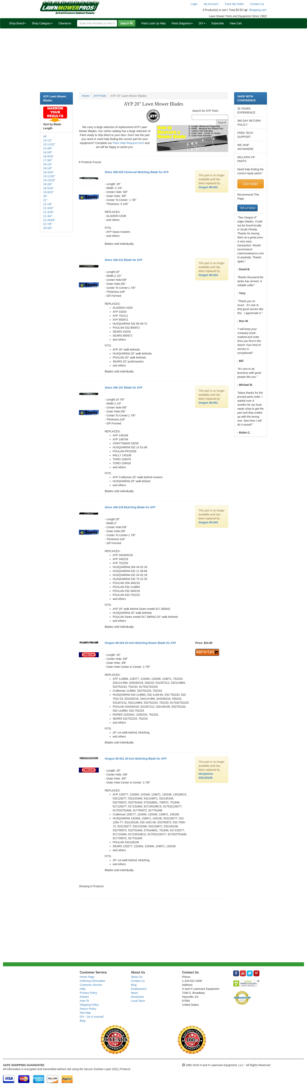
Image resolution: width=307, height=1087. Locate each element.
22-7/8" (47, 224)
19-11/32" (49, 176)
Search (126, 23)
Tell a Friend (247, 208)
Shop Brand (17, 23)
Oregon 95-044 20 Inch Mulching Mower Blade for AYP (140, 642)
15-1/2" (47, 140)
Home (85, 95)
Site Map (85, 1012)
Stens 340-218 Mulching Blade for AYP (130, 507)
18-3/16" (48, 172)
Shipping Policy (89, 1004)
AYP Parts (100, 95)
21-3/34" (48, 212)
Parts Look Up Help (153, 23)
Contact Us (257, 4)
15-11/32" (49, 144)
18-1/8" (47, 168)
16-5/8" (47, 152)
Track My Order (234, 4)
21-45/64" (49, 220)
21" (45, 200)
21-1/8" (47, 204)
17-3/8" (47, 160)
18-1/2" (47, 164)
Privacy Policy (88, 992)
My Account (211, 4)
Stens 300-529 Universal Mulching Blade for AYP (137, 172)
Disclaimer (137, 996)
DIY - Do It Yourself (92, 1016)
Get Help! (250, 184)
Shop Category (42, 23)
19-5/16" (48, 188)
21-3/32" (48, 208)
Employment (138, 988)
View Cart (236, 23)
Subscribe (217, 23)
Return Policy (88, 1008)
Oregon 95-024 (208, 275)
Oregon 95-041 (208, 187)
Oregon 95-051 (208, 402)
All (44, 136)
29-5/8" (47, 228)
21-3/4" (47, 216)
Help (83, 988)
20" (45, 196)
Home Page (87, 976)
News (134, 992)
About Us (136, 976)
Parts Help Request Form (128, 143)
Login (194, 4)
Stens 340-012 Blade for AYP (123, 259)
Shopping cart (257, 10)
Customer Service (91, 984)
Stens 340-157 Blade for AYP (123, 387)
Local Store (138, 1000)
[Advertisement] (153, 60)
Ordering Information (92, 980)
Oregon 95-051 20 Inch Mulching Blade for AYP (135, 758)
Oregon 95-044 (208, 522)
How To (84, 1000)
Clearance (64, 23)
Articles (84, 996)
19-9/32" (48, 192)
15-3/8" (47, 148)
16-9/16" (48, 156)
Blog (82, 1020)
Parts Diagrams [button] (182, 23)
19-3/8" (47, 184)
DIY (202, 23)
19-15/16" (49, 180)
